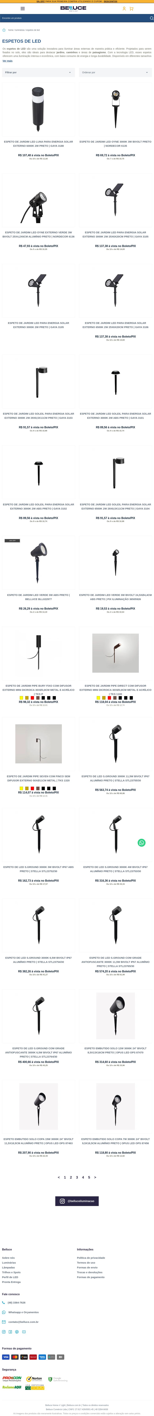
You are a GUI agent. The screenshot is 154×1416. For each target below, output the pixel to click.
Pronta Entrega (11, 1280)
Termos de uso (86, 1261)
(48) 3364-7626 (13, 1301)
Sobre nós (8, 1256)
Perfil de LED (10, 1276)
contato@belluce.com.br (20, 1320)
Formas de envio (87, 1266)
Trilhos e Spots (11, 1271)
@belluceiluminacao (77, 1200)
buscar (152, 18)
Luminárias (9, 1261)
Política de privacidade (91, 1256)
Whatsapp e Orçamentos (20, 1311)
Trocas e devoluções (89, 1271)
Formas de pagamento (91, 1276)
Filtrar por (11, 72)
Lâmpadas (8, 1266)
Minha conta (124, 9)
